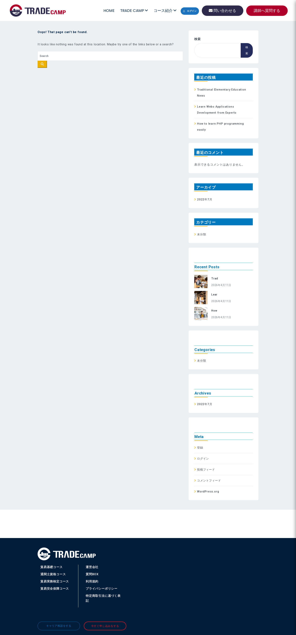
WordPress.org (208, 491)
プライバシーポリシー (101, 588)
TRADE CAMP (134, 10)
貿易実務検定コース (54, 581)
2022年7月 (204, 199)
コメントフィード (209, 480)
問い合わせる (222, 10)
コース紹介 (165, 10)
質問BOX (92, 574)
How (214, 310)
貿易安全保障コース (54, 588)
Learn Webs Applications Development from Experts (216, 109)
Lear (214, 294)
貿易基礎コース (51, 567)
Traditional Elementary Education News (221, 92)
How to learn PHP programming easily (220, 126)
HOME (109, 10)
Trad (214, 278)
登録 (200, 447)
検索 (197, 39)
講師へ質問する (267, 10)
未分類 (201, 234)
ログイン (190, 11)
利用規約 (92, 581)
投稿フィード (206, 469)
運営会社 (92, 567)
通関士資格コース (53, 574)
